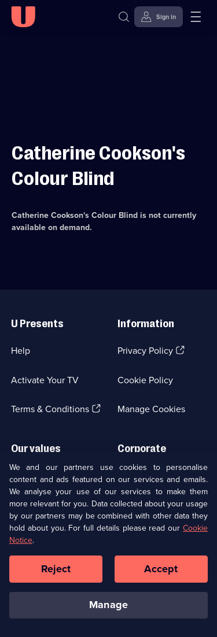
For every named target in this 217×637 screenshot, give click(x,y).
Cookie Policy (145, 380)
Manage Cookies (151, 409)
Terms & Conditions (50, 409)
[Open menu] (195, 16)
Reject (56, 568)
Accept (161, 568)
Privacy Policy (145, 350)
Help (20, 350)
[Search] (126, 16)
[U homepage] (23, 17)
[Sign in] (158, 16)
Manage (108, 605)
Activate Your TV (45, 380)
